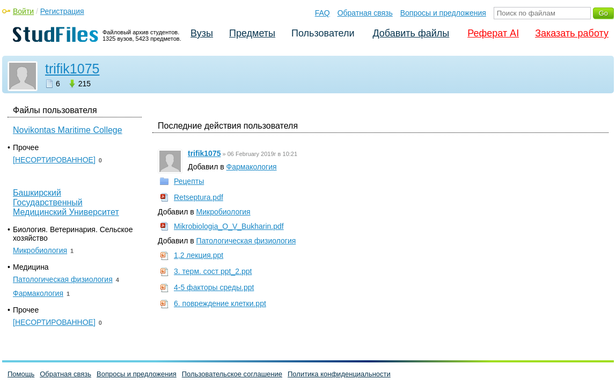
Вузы (201, 33)
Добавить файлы (410, 33)
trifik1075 (72, 68)
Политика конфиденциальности (339, 374)
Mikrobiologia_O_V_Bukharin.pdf (229, 226)
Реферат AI (493, 33)
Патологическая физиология (246, 240)
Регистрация (62, 11)
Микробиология (223, 211)
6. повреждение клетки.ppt (220, 303)
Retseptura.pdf (198, 197)
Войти (23, 11)
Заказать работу (571, 33)
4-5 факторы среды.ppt (214, 287)
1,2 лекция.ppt (198, 255)
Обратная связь (365, 13)
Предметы (252, 33)
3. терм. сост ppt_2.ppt (213, 271)
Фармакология (251, 166)
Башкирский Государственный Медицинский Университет (66, 202)
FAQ (322, 13)
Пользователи (322, 33)
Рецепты (189, 181)
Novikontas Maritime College (67, 130)
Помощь (21, 374)
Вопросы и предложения (443, 13)
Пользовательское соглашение (232, 374)
